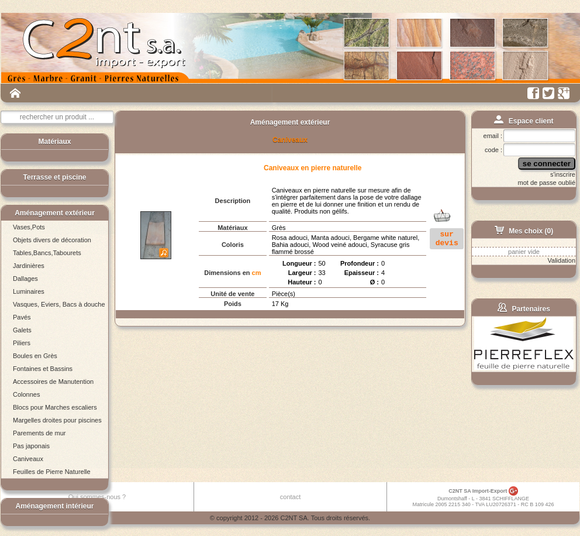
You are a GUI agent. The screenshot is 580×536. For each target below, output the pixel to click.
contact (290, 496)
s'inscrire (562, 174)
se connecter (547, 163)
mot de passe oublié (546, 182)
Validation (562, 260)
